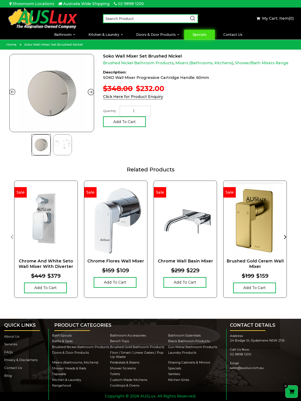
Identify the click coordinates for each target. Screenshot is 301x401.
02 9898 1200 (131, 3)
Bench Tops (119, 341)
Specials (200, 35)
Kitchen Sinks (178, 380)
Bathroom (63, 35)
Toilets (115, 374)
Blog (8, 376)
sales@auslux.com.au (247, 368)
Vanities (174, 374)
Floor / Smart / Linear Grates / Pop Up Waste (136, 355)
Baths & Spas (62, 341)
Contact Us (232, 35)
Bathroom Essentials (184, 335)
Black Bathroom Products (189, 341)
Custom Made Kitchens (128, 380)
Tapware (59, 374)
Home (11, 44)
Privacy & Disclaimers (20, 360)
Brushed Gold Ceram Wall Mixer (255, 263)
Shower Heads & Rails (69, 368)
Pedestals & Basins (124, 362)
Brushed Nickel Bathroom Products (138, 63)
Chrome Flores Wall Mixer (115, 260)
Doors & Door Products (156, 35)
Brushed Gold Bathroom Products (137, 347)
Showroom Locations (33, 3)
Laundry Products (182, 353)
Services (10, 344)
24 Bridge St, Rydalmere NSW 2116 (257, 340)
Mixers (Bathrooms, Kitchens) (204, 63)
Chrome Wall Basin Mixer (185, 260)
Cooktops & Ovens (124, 385)
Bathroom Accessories (128, 335)
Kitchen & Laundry (103, 35)
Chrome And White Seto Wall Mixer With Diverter (46, 263)
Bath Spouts (62, 335)
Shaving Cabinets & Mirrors (189, 362)
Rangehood (61, 385)
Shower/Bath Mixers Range (261, 63)
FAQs (8, 352)
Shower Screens (123, 368)
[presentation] (12, 237)
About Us (11, 336)
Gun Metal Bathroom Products (192, 347)
